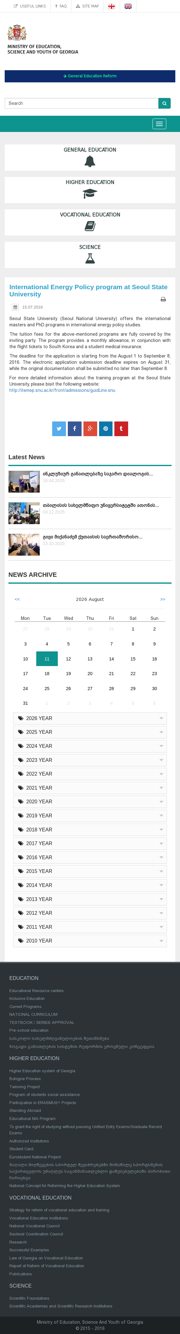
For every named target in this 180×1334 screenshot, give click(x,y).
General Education (90, 157)
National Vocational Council (34, 1226)
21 (111, 673)
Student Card (21, 1149)
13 (90, 658)
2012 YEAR (35, 913)
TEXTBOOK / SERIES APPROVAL (41, 1022)
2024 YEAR (35, 746)
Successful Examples (29, 1250)
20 (90, 673)
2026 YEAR (35, 718)
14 (111, 658)
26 (68, 688)
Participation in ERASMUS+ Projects (42, 1102)
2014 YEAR (35, 885)
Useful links (30, 6)
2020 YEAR (35, 801)
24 (25, 688)
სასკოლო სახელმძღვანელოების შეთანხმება (59, 1038)
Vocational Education (90, 222)
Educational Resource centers (36, 990)
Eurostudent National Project (35, 1157)
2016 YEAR (35, 857)
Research (18, 1242)
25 (46, 688)
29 (68, 628)
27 (25, 628)
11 (46, 658)
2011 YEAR (35, 927)
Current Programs (25, 1006)
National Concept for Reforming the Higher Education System (64, 1185)
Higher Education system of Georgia (42, 1071)
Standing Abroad (25, 1110)
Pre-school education (28, 1030)
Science (90, 255)
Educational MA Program (32, 1118)
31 (111, 628)
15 (133, 658)
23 (154, 673)
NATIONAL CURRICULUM (33, 1014)
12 (68, 658)
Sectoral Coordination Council (36, 1234)
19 (68, 673)
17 (25, 673)
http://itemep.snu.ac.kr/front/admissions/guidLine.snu (62, 390)
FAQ (61, 6)
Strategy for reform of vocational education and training (59, 1210)
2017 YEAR (35, 843)
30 (90, 628)
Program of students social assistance (44, 1094)
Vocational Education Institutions (38, 1218)
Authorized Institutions (29, 1141)
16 (154, 658)
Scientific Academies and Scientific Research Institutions (60, 1306)
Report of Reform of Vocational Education (46, 1265)
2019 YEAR (35, 815)
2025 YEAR (35, 732)
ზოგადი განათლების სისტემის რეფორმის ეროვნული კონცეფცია (81, 1046)
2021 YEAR (35, 788)
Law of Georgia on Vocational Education (46, 1258)
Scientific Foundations (29, 1298)
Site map (87, 6)
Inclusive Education (27, 998)
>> (162, 599)
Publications (20, 1274)
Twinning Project (24, 1086)
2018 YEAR (35, 829)
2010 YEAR (35, 940)
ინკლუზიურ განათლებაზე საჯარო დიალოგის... (98, 474)
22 (133, 673)
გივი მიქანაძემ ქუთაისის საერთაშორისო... (92, 537)
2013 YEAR (35, 899)
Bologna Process (25, 1078)
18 (46, 673)
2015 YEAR (35, 871)
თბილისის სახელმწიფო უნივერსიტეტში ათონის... (101, 505)
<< (17, 599)
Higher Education (90, 190)
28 (46, 628)
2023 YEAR (35, 760)
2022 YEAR (35, 774)
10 (25, 658)
